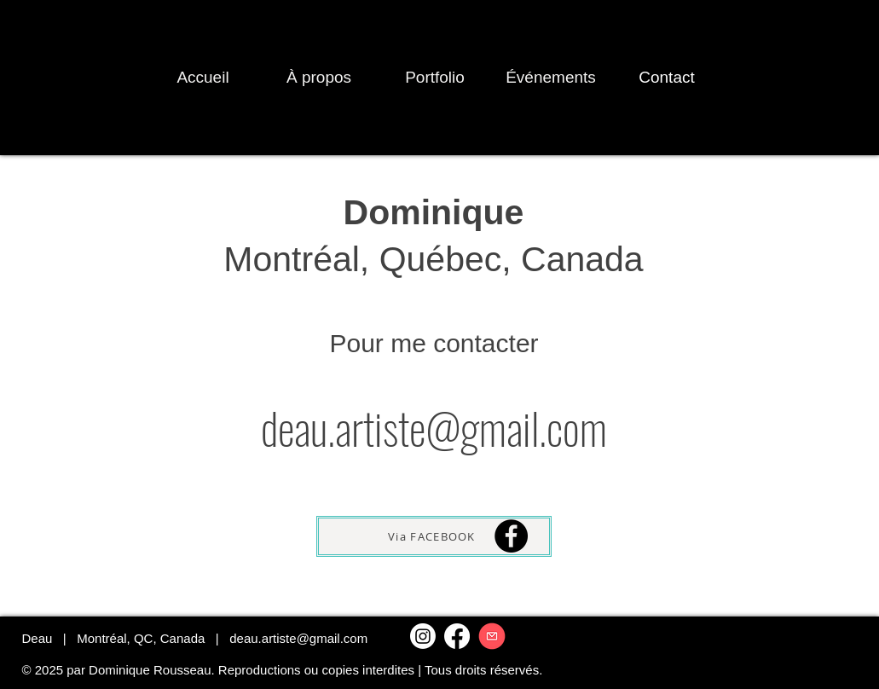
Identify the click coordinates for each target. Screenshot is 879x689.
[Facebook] (511, 536)
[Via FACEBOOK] (434, 536)
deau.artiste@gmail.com (298, 638)
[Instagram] (423, 636)
